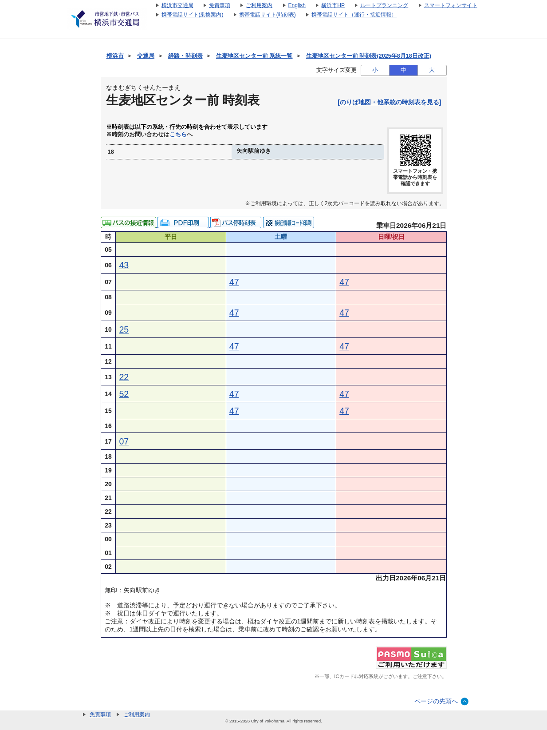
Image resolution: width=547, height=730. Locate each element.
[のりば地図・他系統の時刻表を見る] (389, 102)
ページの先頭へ (436, 701)
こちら (178, 134)
